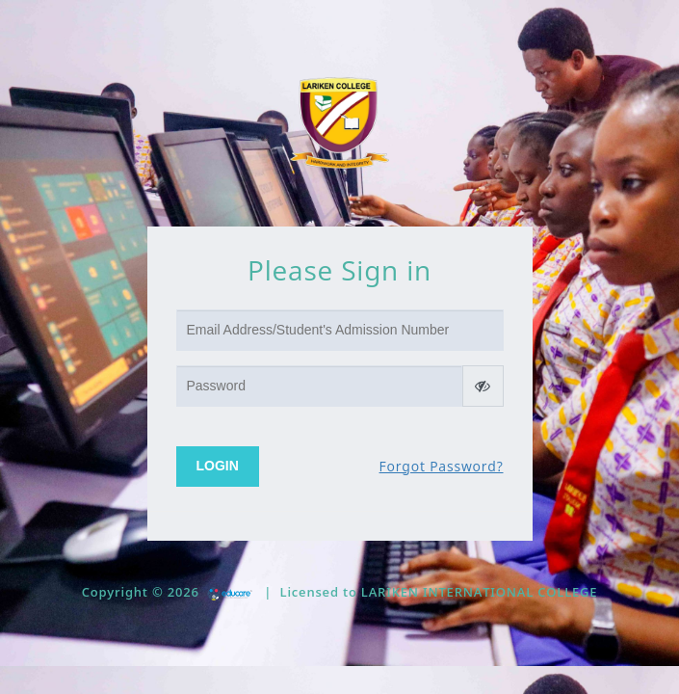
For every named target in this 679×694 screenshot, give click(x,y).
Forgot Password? (441, 466)
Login (217, 465)
